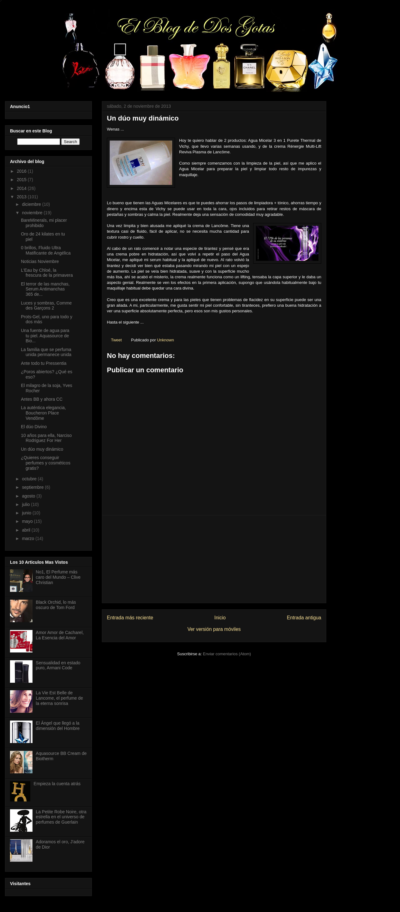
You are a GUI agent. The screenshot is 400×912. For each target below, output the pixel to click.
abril (26, 530)
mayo (28, 521)
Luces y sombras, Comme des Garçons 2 (46, 305)
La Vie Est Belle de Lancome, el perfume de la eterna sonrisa (59, 698)
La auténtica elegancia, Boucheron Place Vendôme (43, 413)
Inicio (220, 617)
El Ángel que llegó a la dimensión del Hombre (58, 726)
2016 (22, 171)
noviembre (32, 212)
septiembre (33, 487)
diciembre (32, 204)
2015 (22, 179)
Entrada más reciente (130, 617)
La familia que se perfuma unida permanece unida (46, 352)
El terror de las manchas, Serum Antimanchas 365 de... (45, 289)
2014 (22, 188)
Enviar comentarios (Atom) (227, 654)
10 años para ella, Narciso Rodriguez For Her (46, 438)
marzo (28, 538)
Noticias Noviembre (40, 261)
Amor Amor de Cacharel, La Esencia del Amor (60, 635)
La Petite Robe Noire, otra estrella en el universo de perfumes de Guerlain (61, 817)
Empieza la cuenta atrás (57, 783)
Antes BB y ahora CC (41, 399)
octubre (30, 478)
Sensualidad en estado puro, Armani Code (58, 665)
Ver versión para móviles (214, 629)
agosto (29, 495)
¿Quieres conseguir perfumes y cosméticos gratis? (45, 463)
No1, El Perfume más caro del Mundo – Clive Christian (58, 577)
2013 (22, 196)
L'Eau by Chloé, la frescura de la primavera (47, 273)
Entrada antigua (304, 617)
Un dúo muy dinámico (42, 449)
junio (27, 512)
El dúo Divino (34, 426)
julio (26, 504)
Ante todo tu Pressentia (44, 363)
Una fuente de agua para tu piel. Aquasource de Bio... (45, 336)
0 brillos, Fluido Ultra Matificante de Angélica (46, 250)
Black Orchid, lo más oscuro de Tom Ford (56, 605)
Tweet (116, 340)
